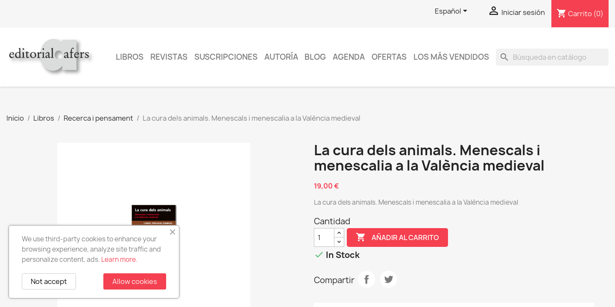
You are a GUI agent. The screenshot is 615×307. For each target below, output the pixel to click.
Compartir (366, 279)
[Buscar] (552, 57)
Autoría (281, 57)
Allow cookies (134, 281)
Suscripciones (226, 57)
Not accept (49, 281)
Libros (130, 57)
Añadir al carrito (397, 237)
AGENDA (349, 57)
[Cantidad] (324, 237)
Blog (315, 57)
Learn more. (119, 259)
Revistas (168, 57)
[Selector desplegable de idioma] (452, 11)
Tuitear (388, 279)
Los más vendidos (451, 57)
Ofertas (389, 57)
